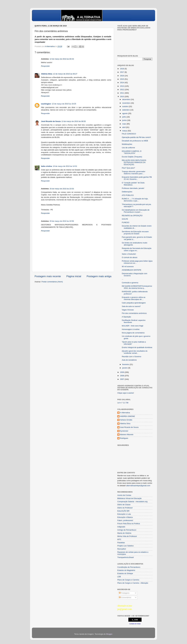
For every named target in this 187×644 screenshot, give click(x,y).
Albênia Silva (46, 74)
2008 (122, 376)
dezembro (126, 99)
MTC (119, 539)
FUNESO (125, 222)
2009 (122, 372)
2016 (122, 76)
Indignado (121, 527)
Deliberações (127, 192)
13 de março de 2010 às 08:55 (73, 121)
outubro (125, 106)
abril (124, 127)
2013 (122, 86)
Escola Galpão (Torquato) (132, 157)
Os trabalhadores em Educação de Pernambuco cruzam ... (136, 211)
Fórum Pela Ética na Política (128, 524)
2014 (122, 83)
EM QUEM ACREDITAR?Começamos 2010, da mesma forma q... (137, 287)
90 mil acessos (128, 266)
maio (124, 124)
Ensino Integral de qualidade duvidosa (137, 347)
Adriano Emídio (126, 420)
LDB (119, 577)
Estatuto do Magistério (126, 570)
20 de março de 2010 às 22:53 (62, 189)
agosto (125, 113)
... (122, 279)
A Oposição (126, 317)
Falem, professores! (125, 520)
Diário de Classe (123, 505)
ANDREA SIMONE (127, 416)
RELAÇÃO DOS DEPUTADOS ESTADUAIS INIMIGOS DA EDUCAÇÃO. (134, 162)
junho (124, 120)
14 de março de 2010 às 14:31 (65, 166)
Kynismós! (124, 431)
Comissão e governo (130, 283)
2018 (122, 69)
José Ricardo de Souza (51, 121)
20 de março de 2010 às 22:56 (62, 221)
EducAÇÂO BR (123, 511)
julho (124, 117)
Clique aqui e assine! (125, 393)
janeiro (125, 368)
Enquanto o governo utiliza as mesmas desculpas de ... (133, 298)
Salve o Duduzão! (129, 254)
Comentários (125, 597)
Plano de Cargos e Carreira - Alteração (132, 583)
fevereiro (126, 364)
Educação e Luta (124, 514)
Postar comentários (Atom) (52, 282)
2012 (122, 90)
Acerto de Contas (124, 495)
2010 (122, 97)
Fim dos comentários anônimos (134, 313)
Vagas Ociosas (128, 310)
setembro (126, 110)
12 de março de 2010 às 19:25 (64, 104)
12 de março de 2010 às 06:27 (65, 74)
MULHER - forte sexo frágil (132, 326)
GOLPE (125, 219)
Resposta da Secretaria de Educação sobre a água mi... (137, 249)
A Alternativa (125, 413)
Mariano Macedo (126, 434)
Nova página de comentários (133, 333)
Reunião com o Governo (131, 356)
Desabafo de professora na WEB (135, 141)
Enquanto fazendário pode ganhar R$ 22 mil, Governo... (137, 178)
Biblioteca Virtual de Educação (129, 498)
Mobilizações (127, 144)
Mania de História (124, 533)
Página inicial (73, 276)
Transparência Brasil (125, 557)
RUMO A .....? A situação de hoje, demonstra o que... (135, 200)
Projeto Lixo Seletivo (125, 546)
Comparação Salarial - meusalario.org (132, 502)
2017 (122, 72)
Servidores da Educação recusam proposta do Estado (135, 233)
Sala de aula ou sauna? (131, 306)
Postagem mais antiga (99, 276)
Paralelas (121, 543)
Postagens (124, 593)
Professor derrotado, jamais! (133, 188)
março (125, 131)
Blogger (109, 634)
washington (46, 104)
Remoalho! (121, 549)
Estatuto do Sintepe (125, 573)
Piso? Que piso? (128, 168)
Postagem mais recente (48, 276)
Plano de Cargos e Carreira (128, 580)
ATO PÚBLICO (128, 195)
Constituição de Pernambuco (128, 567)
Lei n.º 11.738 (122, 403)
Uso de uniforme (128, 148)
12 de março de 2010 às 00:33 (62, 59)
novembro (126, 103)
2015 (122, 79)
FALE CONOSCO (129, 134)
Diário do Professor (125, 508)
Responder (45, 66)
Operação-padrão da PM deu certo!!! (136, 137)
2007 (122, 379)
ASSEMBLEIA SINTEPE (131, 270)
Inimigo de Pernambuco (126, 530)
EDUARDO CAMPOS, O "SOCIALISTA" (131, 152)
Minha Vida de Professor (127, 536)
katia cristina (46, 166)
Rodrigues (124, 438)
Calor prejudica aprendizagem (134, 303)
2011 (122, 93)
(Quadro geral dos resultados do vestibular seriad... (135, 352)
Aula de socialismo (129, 360)
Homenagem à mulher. (131, 329)
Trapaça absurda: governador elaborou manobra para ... (133, 173)
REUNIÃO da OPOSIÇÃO (132, 216)
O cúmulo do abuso (129, 257)
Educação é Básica (125, 517)
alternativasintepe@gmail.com (138, 486)
